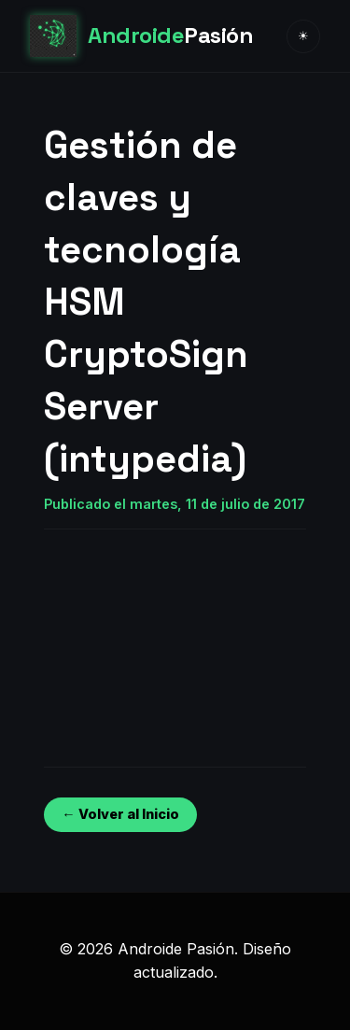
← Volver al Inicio (120, 814)
